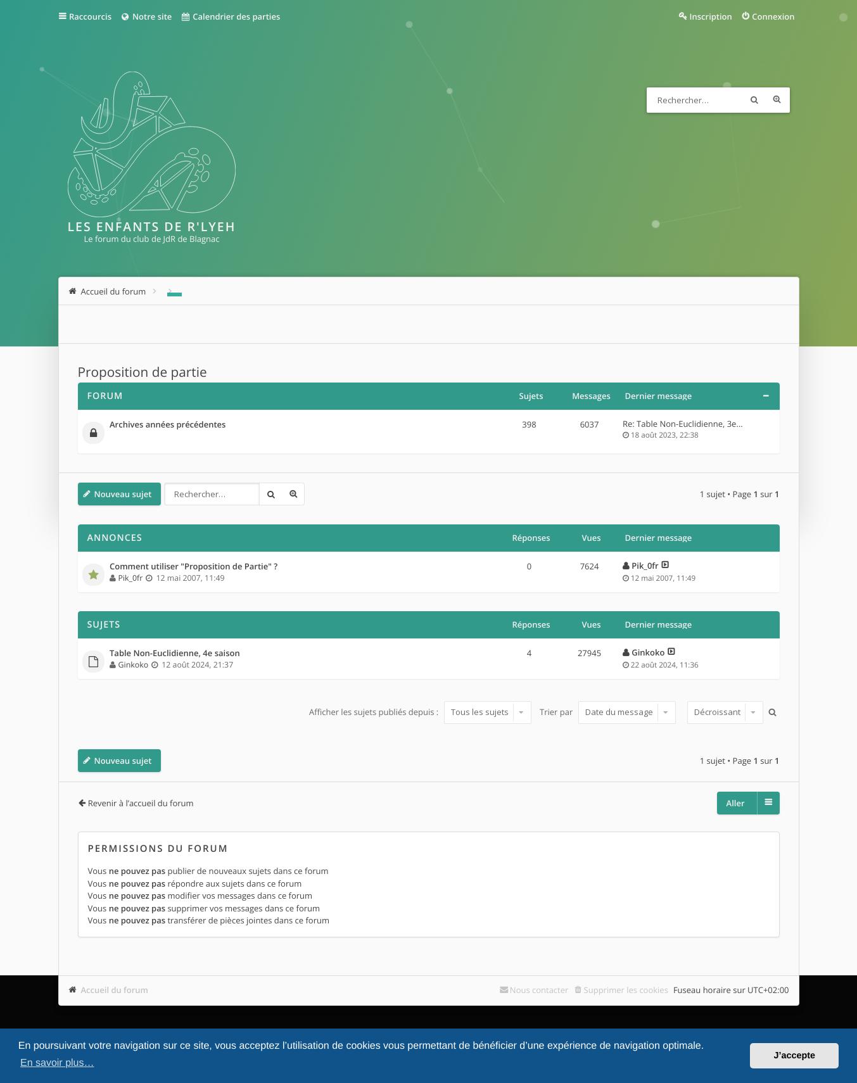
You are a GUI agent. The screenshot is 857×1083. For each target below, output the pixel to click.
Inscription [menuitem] (711, 16)
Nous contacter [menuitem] (539, 990)
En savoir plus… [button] (57, 1063)
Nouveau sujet (123, 494)
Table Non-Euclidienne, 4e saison (175, 654)
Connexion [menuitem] (773, 16)
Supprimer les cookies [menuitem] (626, 990)
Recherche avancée (777, 100)
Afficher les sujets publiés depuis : (420, 712)
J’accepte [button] (794, 1056)
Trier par (608, 712)
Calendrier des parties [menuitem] (230, 16)
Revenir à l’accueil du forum (141, 803)
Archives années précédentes (167, 425)
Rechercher (754, 100)
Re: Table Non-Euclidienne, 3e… (683, 423)
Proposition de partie (142, 372)
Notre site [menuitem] (146, 16)
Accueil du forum (115, 990)
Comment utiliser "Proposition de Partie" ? (193, 567)
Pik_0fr (130, 578)
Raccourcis (90, 16)
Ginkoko (133, 664)
